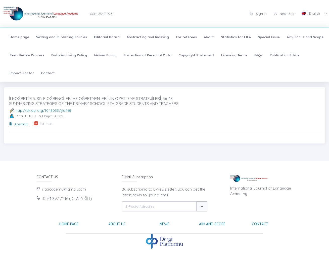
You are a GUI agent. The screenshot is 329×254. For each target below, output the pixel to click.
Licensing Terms (234, 55)
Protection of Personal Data (147, 55)
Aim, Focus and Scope (305, 37)
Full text (46, 123)
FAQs (258, 55)
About (209, 37)
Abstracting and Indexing (148, 37)
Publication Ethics (284, 55)
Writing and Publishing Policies (61, 37)
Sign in (258, 14)
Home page (19, 37)
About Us (116, 224)
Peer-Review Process (27, 55)
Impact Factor (22, 73)
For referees (186, 37)
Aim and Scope (212, 224)
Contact (48, 73)
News (164, 224)
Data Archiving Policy (69, 55)
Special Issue (269, 37)
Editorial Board (107, 37)
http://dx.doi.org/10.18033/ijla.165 (43, 110)
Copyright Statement (196, 55)
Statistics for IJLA (236, 37)
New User (284, 14)
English (311, 13)
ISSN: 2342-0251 (101, 14)
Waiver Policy (105, 55)
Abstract (19, 124)
